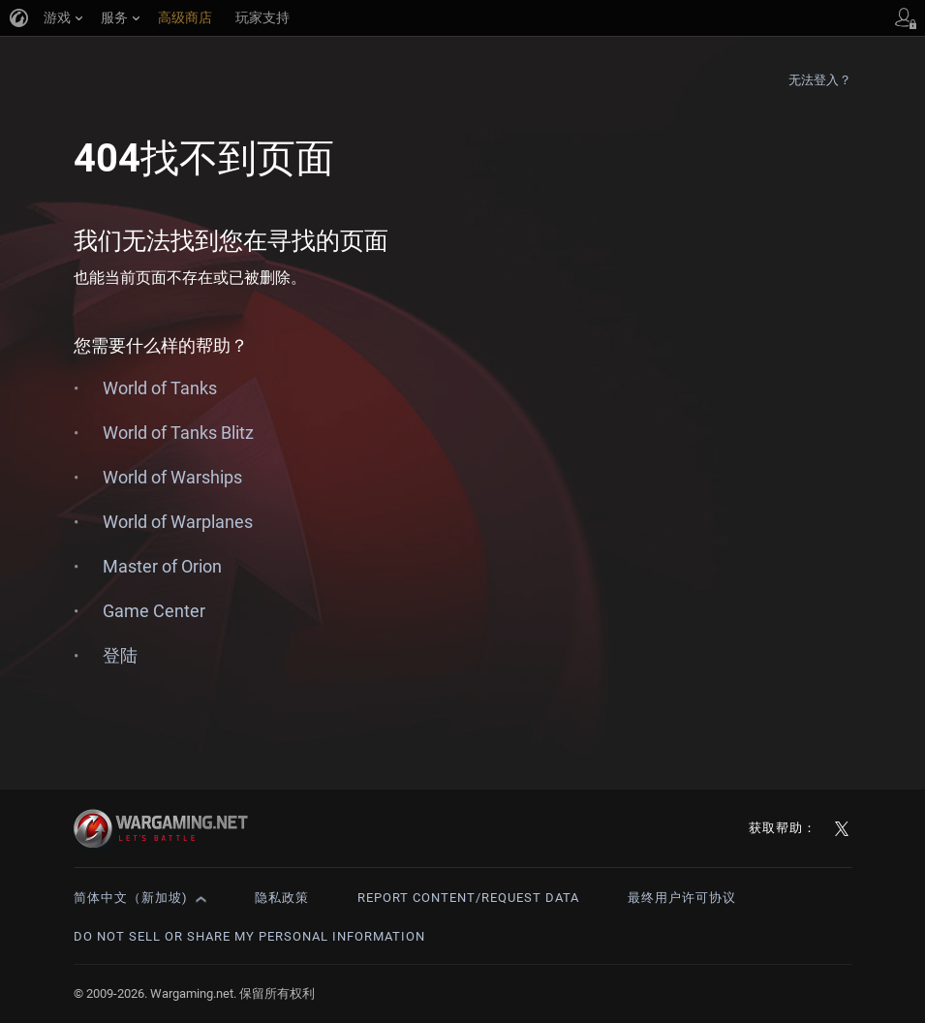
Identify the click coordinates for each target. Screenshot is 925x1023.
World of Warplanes (178, 522)
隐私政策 (282, 897)
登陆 (120, 655)
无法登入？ (820, 80)
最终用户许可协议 (682, 897)
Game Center (154, 611)
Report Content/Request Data (468, 897)
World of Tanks (160, 388)
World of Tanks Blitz (178, 432)
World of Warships (172, 477)
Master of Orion (162, 566)
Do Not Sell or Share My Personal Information (249, 936)
